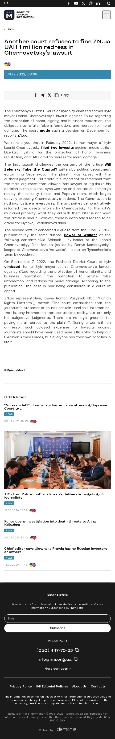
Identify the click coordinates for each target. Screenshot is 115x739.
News (9, 414)
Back (10, 29)
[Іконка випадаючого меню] (106, 15)
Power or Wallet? (80, 235)
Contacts (98, 686)
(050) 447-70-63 (54, 650)
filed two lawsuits (57, 147)
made (45, 130)
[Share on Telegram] (42, 95)
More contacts (56, 668)
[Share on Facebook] (35, 95)
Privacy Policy (21, 686)
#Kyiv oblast (14, 370)
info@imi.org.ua (54, 659)
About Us (79, 686)
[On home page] (14, 15)
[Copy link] (68, 95)
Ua (6, 3)
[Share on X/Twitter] (49, 95)
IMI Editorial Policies (52, 686)
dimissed (12, 267)
